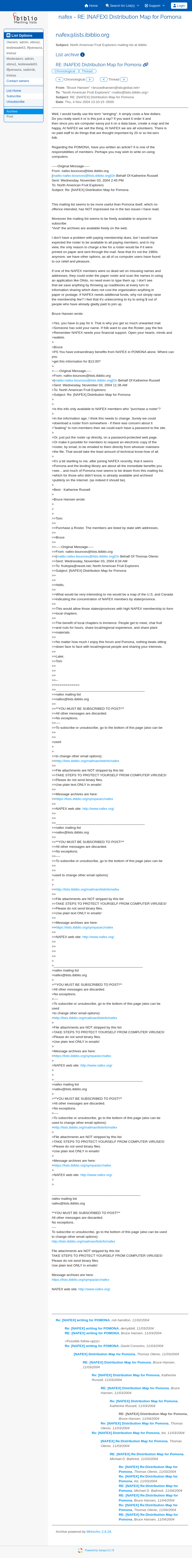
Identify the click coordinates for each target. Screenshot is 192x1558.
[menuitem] (91, 5)
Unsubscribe (15, 102)
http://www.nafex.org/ (98, 808)
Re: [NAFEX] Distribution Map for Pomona (126, 1375)
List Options (19, 36)
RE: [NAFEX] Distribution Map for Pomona (117, 1362)
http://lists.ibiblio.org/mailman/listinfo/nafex (87, 761)
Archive (11, 111)
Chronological (65, 71)
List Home (13, 90)
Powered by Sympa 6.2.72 (99, 1550)
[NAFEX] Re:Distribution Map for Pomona (134, 1441)
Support (152, 6)
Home (91, 6)
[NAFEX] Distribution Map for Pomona (104, 1354)
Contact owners (17, 81)
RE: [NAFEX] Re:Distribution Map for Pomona (147, 1454)
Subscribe (13, 96)
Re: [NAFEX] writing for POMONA (83, 1320)
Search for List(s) (120, 6)
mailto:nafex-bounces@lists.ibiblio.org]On (84, 176)
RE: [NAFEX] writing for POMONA (92, 1333)
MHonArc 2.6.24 (98, 1532)
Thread (88, 71)
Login (179, 6)
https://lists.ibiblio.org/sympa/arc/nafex (84, 799)
